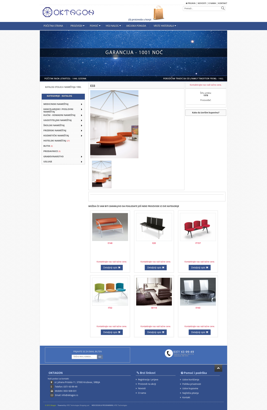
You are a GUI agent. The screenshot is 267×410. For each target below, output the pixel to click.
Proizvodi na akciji (148, 383)
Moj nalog (112, 25)
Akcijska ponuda (136, 25)
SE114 (154, 307)
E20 (154, 243)
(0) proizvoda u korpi (139, 19)
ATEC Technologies (120, 405)
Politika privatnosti (192, 384)
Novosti (202, 3)
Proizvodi (76, 25)
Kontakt (222, 3)
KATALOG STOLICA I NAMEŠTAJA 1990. (63, 87)
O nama (212, 3)
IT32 (110, 307)
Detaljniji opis (111, 267)
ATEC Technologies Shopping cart (78, 405)
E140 (110, 243)
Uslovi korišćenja (191, 380)
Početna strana (53, 25)
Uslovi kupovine (191, 388)
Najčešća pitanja (191, 392)
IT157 (198, 243)
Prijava (190, 3)
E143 (198, 307)
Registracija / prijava (149, 379)
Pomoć (94, 25)
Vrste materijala (164, 25)
